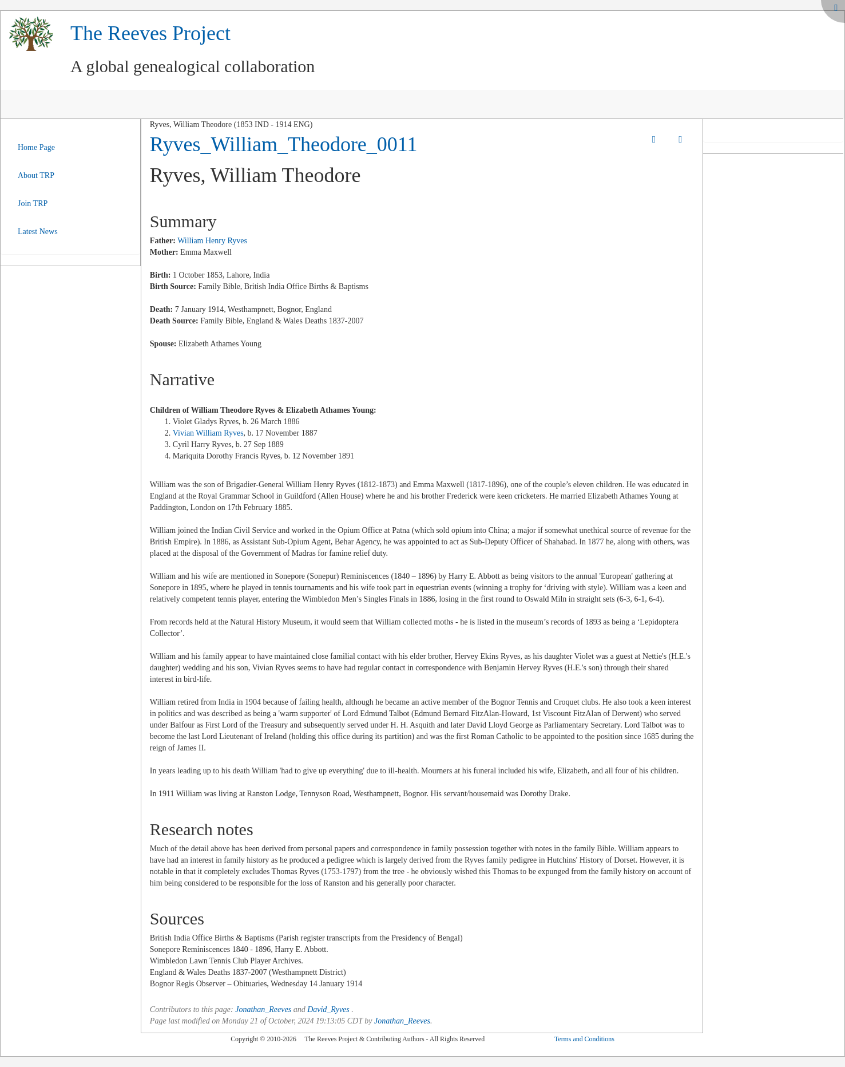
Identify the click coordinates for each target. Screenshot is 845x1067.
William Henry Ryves (212, 240)
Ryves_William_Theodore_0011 (284, 144)
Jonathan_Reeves (263, 1009)
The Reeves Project (150, 33)
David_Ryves (328, 1009)
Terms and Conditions (584, 1039)
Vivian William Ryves (208, 433)
